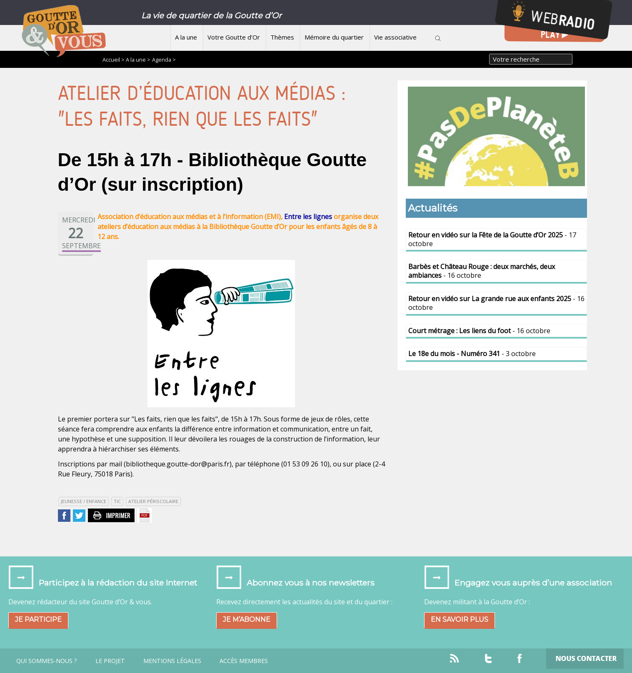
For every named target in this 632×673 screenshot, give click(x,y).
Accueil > (114, 59)
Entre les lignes (308, 216)
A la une (186, 37)
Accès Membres (244, 661)
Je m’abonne (246, 619)
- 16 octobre (481, 271)
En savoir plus (459, 619)
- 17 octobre (492, 239)
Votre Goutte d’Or (233, 37)
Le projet (110, 661)
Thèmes (282, 37)
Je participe (38, 619)
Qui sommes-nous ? (46, 661)
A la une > (138, 59)
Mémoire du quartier (334, 37)
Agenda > (164, 59)
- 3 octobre (472, 353)
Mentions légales (172, 661)
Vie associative (395, 37)
